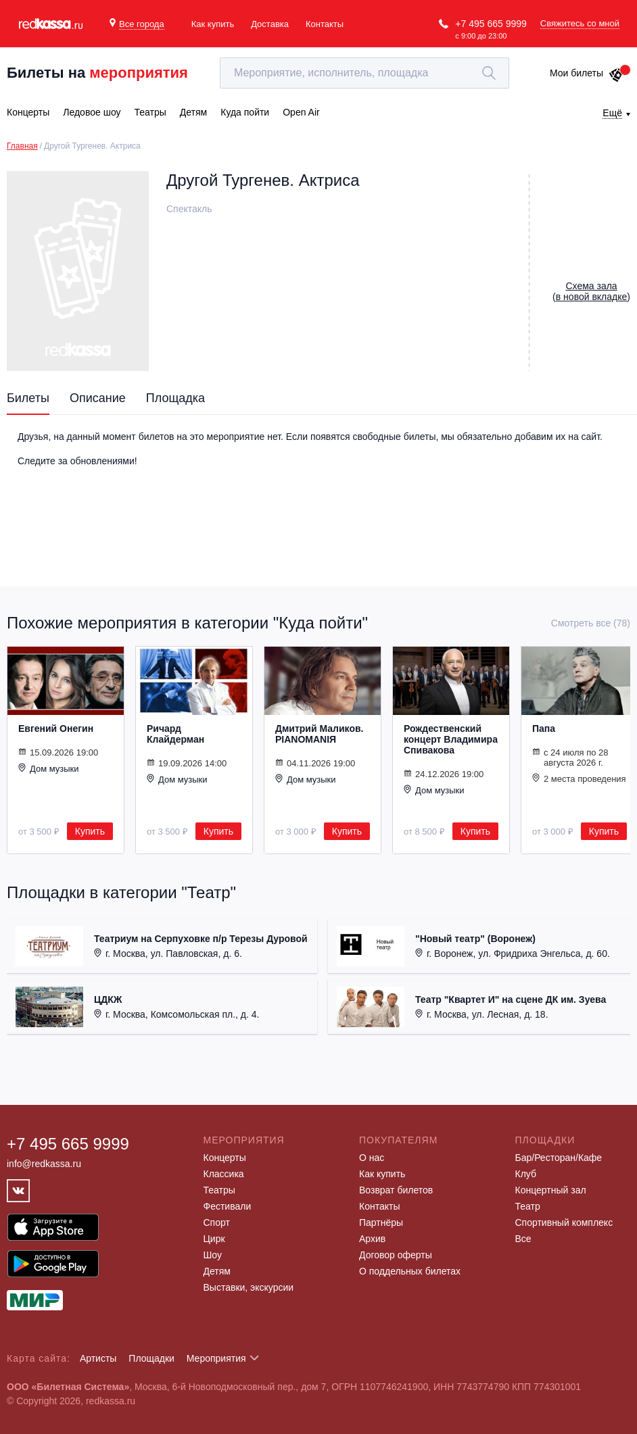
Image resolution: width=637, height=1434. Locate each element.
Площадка (175, 398)
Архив (372, 1238)
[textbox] (364, 73)
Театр (527, 1206)
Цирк (214, 1238)
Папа (543, 728)
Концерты (225, 1157)
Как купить (212, 24)
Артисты (98, 1358)
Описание (98, 398)
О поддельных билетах (410, 1271)
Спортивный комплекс (564, 1222)
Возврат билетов (396, 1190)
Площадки (151, 1358)
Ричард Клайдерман (175, 734)
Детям (217, 1271)
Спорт (217, 1222)
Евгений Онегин (55, 728)
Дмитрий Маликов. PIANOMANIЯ (319, 734)
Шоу (213, 1255)
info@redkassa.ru (44, 1163)
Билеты (28, 398)
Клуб (526, 1173)
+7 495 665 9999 (491, 23)
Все (523, 1238)
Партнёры (381, 1222)
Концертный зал (550, 1190)
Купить (90, 831)
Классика (224, 1173)
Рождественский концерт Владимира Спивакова (451, 739)
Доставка (270, 24)
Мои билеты (586, 73)
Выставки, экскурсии (249, 1287)
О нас (371, 1157)
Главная (22, 146)
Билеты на (97, 72)
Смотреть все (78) (590, 623)
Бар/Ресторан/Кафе (559, 1157)
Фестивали (228, 1206)
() (591, 291)
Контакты (325, 24)
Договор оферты (395, 1255)
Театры (219, 1190)
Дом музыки (48, 768)
